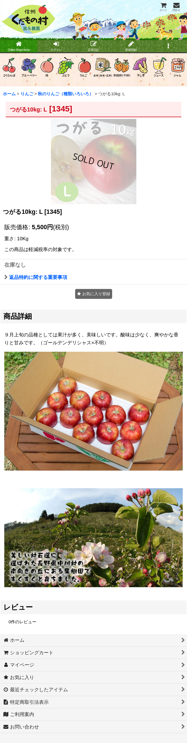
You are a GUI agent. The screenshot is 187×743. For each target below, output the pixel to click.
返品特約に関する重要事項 (35, 277)
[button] (168, 46)
